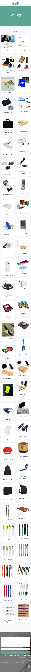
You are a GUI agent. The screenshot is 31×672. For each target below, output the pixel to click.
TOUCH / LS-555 (8, 519)
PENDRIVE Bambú (23, 131)
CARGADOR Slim (23, 293)
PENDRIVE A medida (8, 194)
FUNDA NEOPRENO (8, 499)
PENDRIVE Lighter (23, 151)
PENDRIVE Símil (8, 174)
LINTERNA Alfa (23, 436)
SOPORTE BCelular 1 (23, 376)
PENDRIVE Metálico (23, 193)
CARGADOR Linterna (8, 275)
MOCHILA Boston (7, 479)
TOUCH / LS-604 (23, 579)
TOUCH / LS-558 (8, 600)
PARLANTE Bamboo (23, 456)
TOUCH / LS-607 (23, 599)
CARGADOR (8, 255)
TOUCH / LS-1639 (23, 539)
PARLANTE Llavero (8, 459)
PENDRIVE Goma (23, 213)
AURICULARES (7, 439)
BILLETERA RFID (23, 71)
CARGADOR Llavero (8, 235)
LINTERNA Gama (7, 419)
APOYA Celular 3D (7, 399)
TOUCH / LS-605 (8, 539)
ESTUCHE (7, 214)
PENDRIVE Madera (8, 92)
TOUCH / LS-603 (8, 560)
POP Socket (8, 51)
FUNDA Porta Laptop (23, 518)
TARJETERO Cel (23, 91)
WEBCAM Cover (23, 51)
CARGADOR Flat (23, 273)
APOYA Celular (23, 416)
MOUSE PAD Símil (23, 334)
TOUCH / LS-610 (23, 559)
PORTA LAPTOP (8, 133)
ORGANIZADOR (8, 112)
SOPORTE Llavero (7, 338)
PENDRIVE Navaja (23, 111)
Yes (11, 19)
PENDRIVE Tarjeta (7, 154)
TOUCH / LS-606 (8, 580)
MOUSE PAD (23, 314)
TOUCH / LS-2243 (23, 619)
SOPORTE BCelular (7, 379)
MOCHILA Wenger (23, 498)
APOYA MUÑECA (7, 358)
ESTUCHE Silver (23, 233)
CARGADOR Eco (23, 253)
